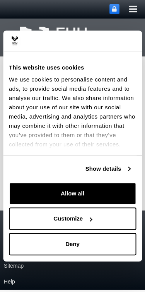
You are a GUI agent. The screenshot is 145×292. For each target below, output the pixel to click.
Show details (103, 168)
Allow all (72, 193)
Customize (72, 218)
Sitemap (14, 266)
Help (9, 281)
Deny (72, 244)
